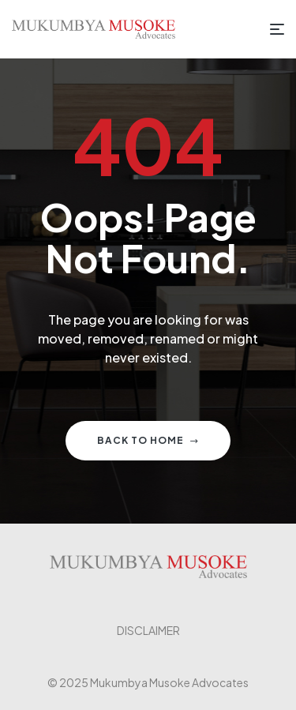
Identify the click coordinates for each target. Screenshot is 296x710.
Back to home (148, 440)
